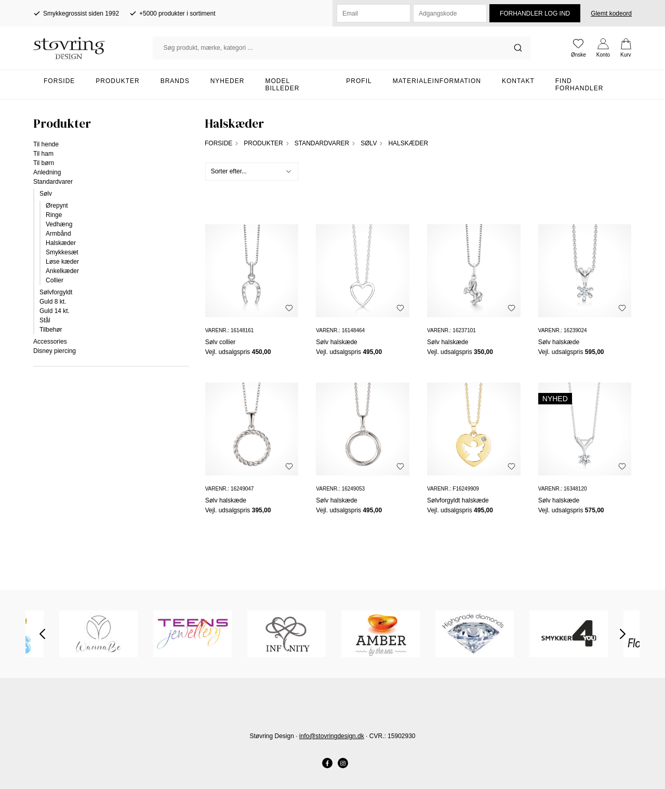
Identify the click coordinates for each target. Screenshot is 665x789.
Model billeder (282, 84)
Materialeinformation (437, 81)
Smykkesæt (62, 252)
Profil (358, 81)
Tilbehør (50, 329)
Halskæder (61, 243)
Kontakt (518, 81)
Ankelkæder (62, 271)
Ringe (54, 215)
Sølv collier (220, 342)
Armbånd (58, 233)
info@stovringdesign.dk (331, 736)
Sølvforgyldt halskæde (458, 500)
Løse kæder (62, 261)
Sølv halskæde (336, 342)
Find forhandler (579, 84)
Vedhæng (59, 224)
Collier (54, 280)
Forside (59, 81)
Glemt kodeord (611, 13)
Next (623, 634)
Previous (42, 634)
